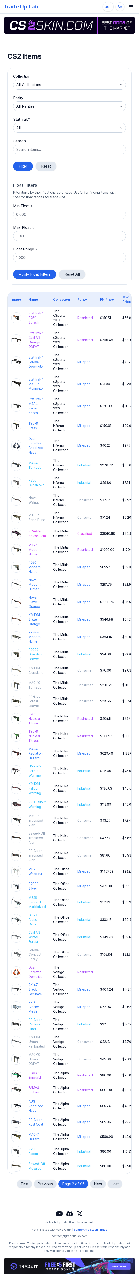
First (24, 1184)
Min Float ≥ (23, 206)
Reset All (72, 274)
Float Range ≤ (25, 249)
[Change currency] (108, 6)
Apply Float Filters (35, 274)
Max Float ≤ (23, 227)
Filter (23, 166)
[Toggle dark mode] (120, 6)
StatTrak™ (21, 119)
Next (98, 1184)
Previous (45, 1184)
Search (19, 141)
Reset (46, 166)
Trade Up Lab (21, 6)
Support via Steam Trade (90, 1229)
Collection (21, 76)
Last (115, 1184)
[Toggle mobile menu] (130, 6)
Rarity (18, 97)
